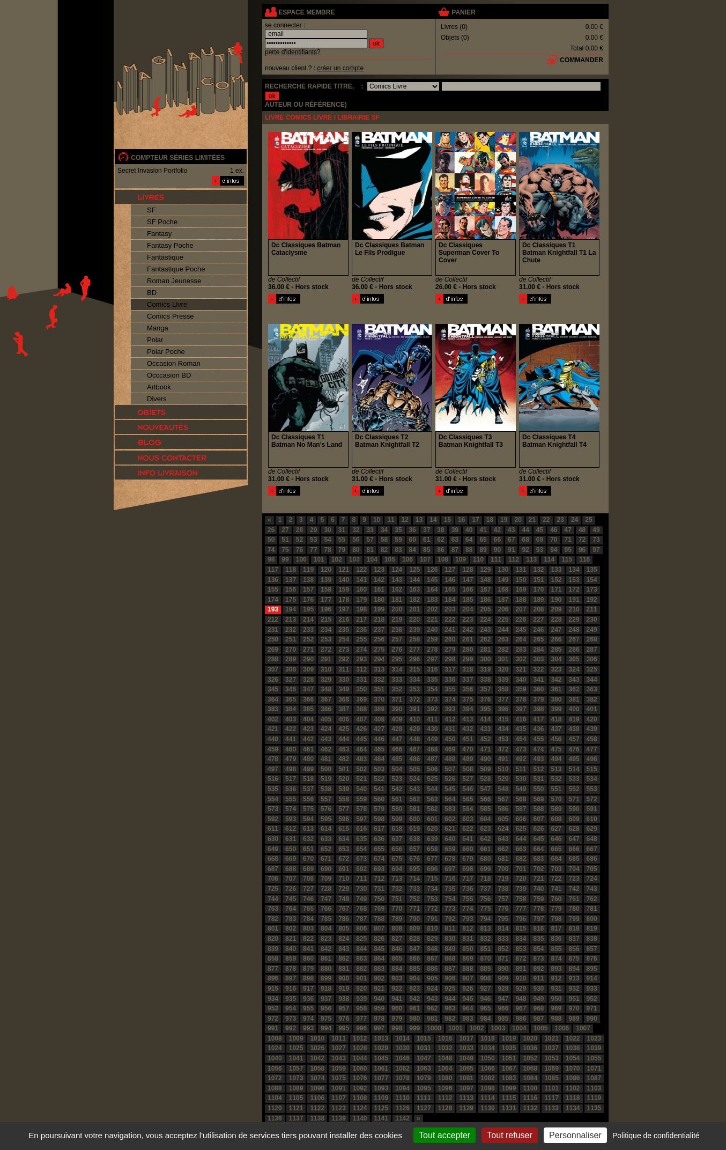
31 (341, 530)
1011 (338, 1038)
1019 (509, 1038)
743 (592, 889)
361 (556, 689)
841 (308, 949)
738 (503, 889)
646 (556, 839)
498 (290, 769)
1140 (360, 1118)
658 (432, 849)
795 (503, 919)
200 (396, 609)
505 (414, 769)
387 (343, 709)
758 (520, 899)
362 (574, 689)
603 (467, 819)
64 (468, 539)
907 (467, 978)
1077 (381, 1078)
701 (520, 869)
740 (538, 889)
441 (290, 739)
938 (343, 998)
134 (574, 569)
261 (467, 639)
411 (432, 719)
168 (503, 589)
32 (355, 530)
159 (343, 589)
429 (414, 729)
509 (485, 769)
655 (379, 849)
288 (273, 659)
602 (450, 819)
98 (271, 559)
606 (520, 819)
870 (485, 958)
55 (341, 539)
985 (503, 1018)
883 (379, 968)
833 (503, 938)
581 (414, 809)
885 (414, 968)
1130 (487, 1108)
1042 (317, 1058)
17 (475, 520)
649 (273, 849)
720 (520, 878)
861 (326, 958)
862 (343, 958)
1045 (381, 1058)
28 (299, 530)
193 (273, 609)
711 (361, 878)
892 (538, 968)
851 (485, 949)
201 (414, 609)
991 (273, 1028)
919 (343, 988)
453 (503, 739)
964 (467, 1008)
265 (538, 639)
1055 (594, 1058)
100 (301, 559)
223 (467, 619)
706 (273, 878)
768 (361, 908)
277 (414, 649)
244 (503, 629)
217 (361, 619)
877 (273, 968)
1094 (402, 1088)
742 (574, 889)
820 (273, 938)
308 (290, 669)
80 (355, 550)
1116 (530, 1098)
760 (556, 899)
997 (379, 1028)
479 (290, 759)
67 (511, 539)
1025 (296, 1048)
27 (284, 530)
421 (273, 729)
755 (467, 899)
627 (556, 828)
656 (396, 849)
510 (503, 769)
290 (308, 659)
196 (326, 609)
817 (556, 928)
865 (396, 958)
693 (379, 869)
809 (414, 928)
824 (343, 938)
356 (467, 689)
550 (538, 789)
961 (414, 1008)
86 (440, 550)
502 (361, 769)
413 (467, 719)
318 (467, 669)
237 (379, 629)
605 (503, 819)
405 (326, 719)
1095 (424, 1088)
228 (556, 619)
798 (556, 919)
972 (273, 1018)
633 (326, 839)
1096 (445, 1088)
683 (538, 858)
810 (432, 928)
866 (414, 958)
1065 (466, 1068)
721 (538, 878)
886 (432, 968)
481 (326, 759)
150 (520, 580)
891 (520, 968)
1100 (530, 1088)
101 (319, 559)
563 (432, 799)
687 (273, 869)
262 (485, 639)
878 (290, 968)
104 (372, 559)
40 (468, 530)
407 (361, 719)
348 (326, 689)
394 (467, 709)
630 (273, 839)
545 (450, 789)
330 (343, 679)
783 (290, 919)
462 (326, 749)
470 (467, 749)
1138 (317, 1118)
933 (592, 988)
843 (343, 949)
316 (432, 669)
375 (467, 699)
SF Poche (162, 222)
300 (485, 659)
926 (467, 988)
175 (290, 599)
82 (384, 550)
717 (467, 878)
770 (396, 908)
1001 (455, 1028)
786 (343, 919)
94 (553, 550)
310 (326, 669)
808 (396, 928)
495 (574, 759)
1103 (594, 1088)
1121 (296, 1108)
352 (396, 689)
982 (450, 1018)
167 (485, 589)
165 (450, 589)
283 (520, 649)
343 (574, 679)
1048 (445, 1058)
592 (273, 819)
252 (308, 639)
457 (574, 739)
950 (556, 998)
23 (560, 520)
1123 (338, 1108)
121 (343, 569)
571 (574, 799)
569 (538, 799)
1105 (296, 1098)
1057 (296, 1068)
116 (584, 559)
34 (384, 530)
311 (343, 669)
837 (574, 938)
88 (468, 550)
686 (592, 858)
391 (414, 709)
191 (574, 599)
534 (592, 779)
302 (520, 659)
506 (432, 769)
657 (414, 849)
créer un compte (340, 68)
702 (538, 869)
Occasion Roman (174, 363)
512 (538, 769)
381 (574, 699)
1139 (338, 1118)
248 (574, 629)
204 (467, 609)
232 (290, 629)
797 (538, 919)
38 (440, 530)
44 (525, 530)
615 (343, 828)
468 (432, 749)
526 (450, 779)
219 (396, 619)
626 (538, 828)
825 (361, 938)
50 (271, 539)
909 (503, 978)
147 (467, 580)
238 (396, 629)
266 (556, 639)
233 (308, 629)
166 (467, 589)
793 (467, 919)
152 (556, 580)
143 (396, 580)
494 (556, 759)
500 (326, 769)
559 (361, 799)
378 (520, 699)
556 (308, 799)
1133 (551, 1108)
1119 (594, 1098)
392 (432, 709)
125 (414, 569)
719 (503, 878)
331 (361, 679)
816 (538, 928)
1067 (509, 1068)
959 (379, 1008)
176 (308, 599)
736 (467, 889)
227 (538, 619)
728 (326, 889)
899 (326, 978)
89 (482, 550)
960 (396, 1008)
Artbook (159, 387)
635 (361, 839)
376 (485, 699)
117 (273, 569)
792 (450, 919)
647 (574, 839)
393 (450, 709)
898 (308, 978)
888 (467, 968)
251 (290, 639)
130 (503, 569)
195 (308, 609)
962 (432, 1008)
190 (556, 599)
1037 (551, 1048)
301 (503, 659)
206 (503, 609)
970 (574, 1008)
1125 (381, 1108)
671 (326, 858)
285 (556, 649)
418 (556, 719)
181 (396, 599)
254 (343, 639)
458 (592, 739)
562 (414, 799)
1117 (551, 1098)
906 (450, 978)
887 (450, 968)
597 (361, 819)
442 (308, 739)
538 (326, 789)
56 (355, 539)
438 (574, 729)
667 (592, 849)
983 (467, 1018)
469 (450, 749)
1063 (424, 1068)
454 (520, 739)
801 (273, 928)
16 (461, 520)
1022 (573, 1038)
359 (520, 689)
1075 (338, 1078)
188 (520, 599)
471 (485, 749)
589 (556, 809)
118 (290, 569)
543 (414, 789)
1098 (487, 1088)
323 (556, 669)
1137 (296, 1118)
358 (503, 689)
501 (343, 769)
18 (489, 520)
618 (396, 828)
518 (308, 779)
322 (538, 669)
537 (308, 789)
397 (520, 709)
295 (396, 659)
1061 (381, 1068)
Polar (155, 340)
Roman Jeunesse (174, 281)
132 (538, 569)
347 (308, 689)
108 (443, 559)
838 (592, 938)
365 (290, 699)
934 (273, 998)
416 (520, 719)
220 (414, 619)
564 (450, 799)
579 (379, 809)
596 (343, 819)
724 (592, 878)
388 (361, 709)
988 (556, 1018)
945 (467, 998)
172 (574, 589)
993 (308, 1028)
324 (574, 669)
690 (326, 869)
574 (290, 809)
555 (290, 799)
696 (432, 869)
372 (414, 699)
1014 (402, 1038)
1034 (487, 1048)
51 (284, 539)
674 (379, 858)
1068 (530, 1068)
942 (414, 998)
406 (343, 719)
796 (520, 919)
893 (556, 968)
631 (290, 839)
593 (290, 819)
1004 (519, 1028)
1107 (338, 1098)
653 (343, 849)
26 (271, 530)
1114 (487, 1098)
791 (432, 919)
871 (503, 958)
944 (450, 998)
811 (450, 928)
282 (503, 649)
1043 (338, 1058)
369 (361, 699)
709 (326, 878)
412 (450, 719)
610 (592, 819)
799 (574, 919)
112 (513, 559)
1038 (573, 1048)
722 (556, 878)
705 (592, 869)
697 (450, 869)
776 (503, 908)
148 (485, 580)
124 (396, 569)
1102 (573, 1088)
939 (361, 998)
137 (290, 580)
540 (361, 789)
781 (592, 908)
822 (308, 938)
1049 (466, 1058)
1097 (466, 1088)
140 (343, 580)
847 (414, 949)
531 (538, 779)
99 (284, 559)
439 (592, 729)
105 (389, 559)
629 (592, 828)
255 (361, 639)
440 (273, 739)
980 (414, 1018)
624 (503, 828)
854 (538, 949)
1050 (487, 1058)
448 (414, 739)
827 (396, 938)
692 (361, 869)
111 (496, 559)
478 (273, 759)
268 (592, 639)
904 (414, 978)
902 (379, 978)
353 (414, 689)
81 (370, 550)
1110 (402, 1098)
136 (273, 580)
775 (485, 908)
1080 (445, 1078)
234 (326, 629)
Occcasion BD (169, 375)
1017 (466, 1038)
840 (290, 949)
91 (511, 550)
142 (379, 580)
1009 (296, 1038)
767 (343, 908)
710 (343, 878)
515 (592, 769)
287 (592, 649)
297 (432, 659)
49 (595, 530)
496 (592, 759)
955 (308, 1008)
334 (414, 679)
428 (396, 729)
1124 (360, 1108)
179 (361, 599)
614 (326, 828)
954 (290, 1008)
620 (432, 828)
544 (432, 789)
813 (485, 928)
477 (592, 749)
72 (582, 539)
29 (313, 530)
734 (432, 889)
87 (454, 550)
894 (574, 968)
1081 (466, 1078)
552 (574, 789)
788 (379, 919)
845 (379, 949)
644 (520, 839)
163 (414, 589)
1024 (275, 1048)
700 (503, 869)
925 (450, 988)
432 (467, 729)
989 (574, 1018)
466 (396, 749)
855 (556, 949)
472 (503, 749)
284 (538, 649)
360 (538, 689)
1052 (530, 1058)
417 (538, 719)
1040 (275, 1058)
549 (520, 789)
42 (497, 530)
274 (361, 649)
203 (450, 609)
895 (592, 968)
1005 (541, 1028)
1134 (573, 1108)
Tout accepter (444, 1135)
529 (503, 779)
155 (273, 589)
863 (361, 958)
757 (503, 899)
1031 (424, 1048)
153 (574, 580)
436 (538, 729)
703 (556, 869)
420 (592, 719)
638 (414, 839)
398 (538, 709)
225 (503, 619)
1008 (275, 1038)
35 (398, 530)
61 (426, 539)
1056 (275, 1068)
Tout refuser (509, 1135)
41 (482, 530)
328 (308, 679)
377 (503, 699)
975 (326, 1018)
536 (290, 789)
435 (520, 729)
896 (273, 978)
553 (592, 789)
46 (553, 530)
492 (520, 759)
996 (361, 1028)
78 (327, 550)
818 (574, 928)
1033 (466, 1048)
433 (485, 729)
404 (308, 719)
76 (299, 550)
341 (538, 679)
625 (520, 828)
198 (361, 609)
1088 (275, 1088)
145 (432, 580)
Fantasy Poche (170, 245)
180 (379, 599)
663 (520, 849)
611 (273, 828)
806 (361, 928)
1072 (275, 1078)
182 (414, 599)
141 (361, 580)
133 (556, 569)
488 (450, 759)
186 (485, 599)
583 (450, 809)
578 (361, 809)
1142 (402, 1118)
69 (539, 539)
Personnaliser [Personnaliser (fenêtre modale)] (575, 1135)
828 (414, 938)
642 (485, 839)
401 (592, 709)
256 (379, 639)
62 (440, 539)
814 (503, 928)
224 (485, 619)
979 (396, 1018)
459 (273, 749)
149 (503, 580)
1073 (296, 1078)
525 (432, 779)
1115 (509, 1098)
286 (574, 649)
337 (467, 679)
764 (290, 908)
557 (326, 799)
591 (592, 809)
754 (450, 899)
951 (574, 998)
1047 (424, 1058)
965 (485, 1008)
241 (450, 629)
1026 (317, 1048)
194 (290, 609)
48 (582, 530)
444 (343, 739)
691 (343, 869)
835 (538, 938)
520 (343, 779)
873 (538, 958)
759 (538, 899)
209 (556, 609)
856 (574, 949)
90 (497, 550)
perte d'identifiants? (293, 52)
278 (432, 649)
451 (467, 739)
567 (503, 799)
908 (485, 978)
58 (384, 539)
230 (592, 619)
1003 (498, 1028)
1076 (360, 1078)
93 (539, 550)
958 (361, 1008)
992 (290, 1028)
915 (273, 988)
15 (447, 520)
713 (396, 878)
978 (379, 1018)
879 (308, 968)
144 (414, 580)
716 (450, 878)
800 (592, 919)
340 (520, 679)
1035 (509, 1048)
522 (379, 779)
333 (396, 679)
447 (396, 739)
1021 (551, 1038)
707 (290, 878)
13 (419, 520)
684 (556, 858)
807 (379, 928)
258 (414, 639)
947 (503, 998)
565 (467, 799)
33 (370, 530)
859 (290, 958)
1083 (509, 1078)
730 (361, 889)
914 (592, 978)
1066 (487, 1068)
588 (538, 809)
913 (574, 978)
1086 (573, 1078)
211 (592, 609)
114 (549, 559)
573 (273, 809)
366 (308, 699)
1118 (573, 1098)
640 (450, 839)
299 (467, 659)
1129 (466, 1108)
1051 (509, 1058)
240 (432, 629)
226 (520, 619)
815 (520, 928)
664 (538, 849)
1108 (360, 1098)
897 (290, 978)
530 (520, 779)
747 (326, 899)
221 (432, 619)
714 (414, 878)
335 (432, 679)
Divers (157, 399)
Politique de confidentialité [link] (656, 1135)
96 (582, 550)
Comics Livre (167, 304)
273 (343, 649)
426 (361, 729)
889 (485, 968)
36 (412, 530)
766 (326, 908)
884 (396, 968)
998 (396, 1028)
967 (520, 1008)
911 (538, 978)
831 (467, 938)
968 (538, 1008)
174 (273, 599)
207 (520, 609)
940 (379, 998)
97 (595, 550)
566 (485, 799)
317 (450, 669)
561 (396, 799)
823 (326, 938)
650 (290, 849)
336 (450, 679)
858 (273, 958)
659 (450, 849)
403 (290, 719)
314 (396, 669)
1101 (551, 1088)
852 (503, 949)
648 (592, 839)
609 (574, 819)
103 (354, 559)
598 (379, 819)
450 (450, 739)
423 (308, 729)
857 (592, 949)
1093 (381, 1088)
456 (556, 739)
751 (396, 899)
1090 (317, 1088)
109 (460, 559)
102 (336, 559)
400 (574, 709)
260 (450, 639)
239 (414, 629)
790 (414, 919)
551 (556, 789)
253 (326, 639)
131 (520, 569)
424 (326, 729)
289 (290, 659)
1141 (381, 1118)
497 (273, 769)
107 (425, 559)
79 (341, 550)
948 (520, 998)
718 (485, 878)
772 (432, 908)
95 (568, 550)
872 (520, 958)
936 (308, 998)
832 (485, 938)
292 (343, 659)
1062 (402, 1068)
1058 (317, 1068)
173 (592, 589)
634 (343, 839)
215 (326, 619)
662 (503, 849)
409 (396, 719)
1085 (551, 1078)
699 (485, 869)
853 (520, 949)
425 (343, 729)
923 (414, 988)
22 (546, 520)
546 (467, 789)
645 (538, 839)
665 (556, 849)
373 (432, 699)
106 (407, 559)
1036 (530, 1048)
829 (432, 938)
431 (450, 729)
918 (326, 988)
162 (396, 589)
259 (432, 639)
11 (390, 520)
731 (379, 889)
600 (414, 819)
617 (379, 828)
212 (273, 619)
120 (326, 569)
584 (467, 809)
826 (379, 938)
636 (379, 839)
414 (485, 719)
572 (592, 799)
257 (396, 639)
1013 (381, 1038)
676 (414, 858)
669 (290, 858)
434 (503, 729)
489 (467, 759)
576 (326, 809)
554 (273, 799)
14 (432, 520)
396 (503, 709)
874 (556, 958)
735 (450, 889)
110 (478, 559)
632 (308, 839)
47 (568, 530)
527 (467, 779)
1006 (562, 1028)
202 (432, 609)
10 (376, 520)
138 (308, 580)
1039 (594, 1048)
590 (574, 809)
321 (520, 669)
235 (343, 629)
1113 (466, 1098)
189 (538, 599)
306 (592, 659)
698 (467, 869)
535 (273, 789)
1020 (530, 1038)
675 (396, 858)
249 (592, 629)
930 (538, 988)
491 (503, 759)
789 (396, 919)
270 (290, 649)
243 (485, 629)
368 (343, 699)
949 (538, 998)
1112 (445, 1098)
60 (412, 539)
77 (313, 550)
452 (485, 739)
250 (273, 639)
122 (361, 569)
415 (503, 719)
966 (503, 1008)
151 (538, 580)
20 (517, 520)
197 (343, 609)
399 (556, 709)
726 (290, 889)
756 (485, 899)
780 (574, 908)
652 (326, 849)
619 (414, 828)
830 (450, 938)
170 (538, 589)
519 (326, 779)
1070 (573, 1068)
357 (485, 689)
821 (290, 938)
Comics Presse (170, 316)
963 (450, 1008)
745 (290, 899)
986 (520, 1018)
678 (450, 858)
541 (379, 789)
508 (467, 769)
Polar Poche (166, 352)
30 (327, 530)
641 (467, 839)
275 (379, 649)
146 (450, 580)
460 (290, 749)
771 (414, 908)
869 (467, 958)
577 (343, 809)
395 (485, 709)
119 (308, 569)
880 (326, 968)
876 (592, 958)
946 (485, 998)
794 (485, 919)
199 (379, 609)
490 (485, 759)
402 (273, 719)
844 (361, 949)
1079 (424, 1078)
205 (485, 609)
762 (592, 899)
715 (432, 878)
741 (556, 889)
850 (467, 949)
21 (532, 520)
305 (574, 659)
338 (485, 679)
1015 (424, 1038)
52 (299, 539)
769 (379, 908)
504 (396, 769)
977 (361, 1018)
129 (485, 569)
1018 (487, 1038)
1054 (573, 1058)
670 (308, 858)
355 (450, 689)
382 (592, 699)
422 (290, 729)
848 (432, 949)
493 (538, 759)
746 (308, 899)
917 (308, 988)
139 (326, 580)
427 (379, 729)
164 (432, 589)
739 (520, 889)
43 (511, 530)
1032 (445, 1048)
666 (574, 849)
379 (538, 699)
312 (361, 669)
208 (538, 609)
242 (467, 629)
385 (308, 709)
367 (326, 699)
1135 (594, 1108)
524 (414, 779)
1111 (424, 1098)
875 (574, 958)
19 (503, 520)
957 (343, 1008)
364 (273, 699)
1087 (594, 1078)
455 (538, 739)
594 (308, 819)
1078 (402, 1078)
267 (574, 639)
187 (503, 599)
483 (361, 759)
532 (556, 779)
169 (520, 589)
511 (520, 769)
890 (503, 968)
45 (539, 530)
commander (581, 60)
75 (284, 550)
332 (379, 679)
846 (396, 949)
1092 (360, 1088)
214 (308, 619)
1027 (338, 1048)
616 (361, 828)
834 (520, 938)
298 (450, 659)
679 (467, 858)
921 (379, 988)
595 (326, 819)
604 (485, 819)
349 (343, 689)
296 (414, 659)
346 (290, 689)
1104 (275, 1098)
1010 (317, 1038)
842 (326, 949)
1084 (530, 1078)
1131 (509, 1108)
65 (482, 539)
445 (361, 739)
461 (308, 749)
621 (450, 828)
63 (454, 539)
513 (556, 769)
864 (379, 958)
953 (273, 1008)
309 (308, 669)
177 (326, 599)
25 (588, 520)
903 (396, 978)
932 (574, 988)
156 (290, 589)
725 (273, 889)
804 (326, 928)
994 (326, 1028)
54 (327, 539)
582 (432, 809)
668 (273, 858)
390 (396, 709)
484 (379, 759)
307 (273, 669)
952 (592, 998)
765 (308, 908)
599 (396, 819)
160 (361, 589)
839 (273, 949)
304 (556, 659)
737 (485, 889)
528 (485, 779)
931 (556, 988)
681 (503, 858)
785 (326, 919)
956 (326, 1008)
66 (497, 539)
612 (290, 828)
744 (273, 899)
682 (520, 858)
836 (556, 938)
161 (379, 589)
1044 (360, 1058)
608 (556, 819)
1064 (445, 1068)
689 (308, 869)
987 (538, 1018)
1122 (317, 1108)
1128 (445, 1108)
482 (343, 759)
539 (343, 789)
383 (273, 709)
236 (361, 629)
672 (343, 858)
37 (426, 530)
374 (450, 699)
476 (574, 749)
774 (467, 908)
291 (326, 659)
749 (361, 899)
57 (370, 539)
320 (503, 669)
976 (343, 1018)
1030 (402, 1048)
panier (463, 12)
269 (273, 649)
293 (361, 659)
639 (432, 839)
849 (450, 949)
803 (308, 928)
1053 (551, 1058)
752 (414, 899)
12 (405, 520)
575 (308, 809)
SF (151, 210)
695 (414, 869)
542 (396, 789)
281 (485, 649)
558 (343, 799)
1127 (424, 1108)
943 (432, 998)
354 (432, 689)
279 (450, 649)
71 (568, 539)
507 (450, 769)
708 (308, 878)
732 (396, 889)
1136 (275, 1118)
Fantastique (165, 257)
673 (361, 858)
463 (343, 749)
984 (485, 1018)
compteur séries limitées (178, 157)
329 (326, 679)
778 (538, 908)
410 (414, 719)
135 (592, 569)
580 (396, 809)
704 (574, 869)
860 (308, 958)
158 (326, 589)
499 (308, 769)
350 (361, 689)
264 (520, 639)
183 (432, 599)
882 (361, 968)
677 (432, 858)
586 (503, 809)
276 (396, 649)
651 (308, 849)
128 (467, 569)
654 (361, 849)
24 (574, 520)
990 (592, 1018)
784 (308, 919)
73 (595, 539)
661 (485, 849)
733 (414, 889)
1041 (296, 1058)
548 (503, 789)
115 (566, 559)
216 (343, 619)
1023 (594, 1038)
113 (531, 559)
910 (520, 978)
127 (450, 569)
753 (432, 899)
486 (414, 759)
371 (396, 699)
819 (592, 928)
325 (592, 669)
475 (556, 749)
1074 (317, 1078)
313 (379, 669)
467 (414, 749)
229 (574, 619)
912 (556, 978)
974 (308, 1018)
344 (592, 679)
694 (396, 869)
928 (503, 988)
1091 (338, 1088)
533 (574, 779)
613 (308, 828)
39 (454, 530)
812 (467, 928)
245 (520, 629)
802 (290, 928)
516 (273, 779)
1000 (434, 1028)
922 (396, 988)
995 (343, 1028)
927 (485, 988)
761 (574, 899)
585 (485, 809)
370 (379, 699)
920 (361, 988)
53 (313, 539)
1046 (402, 1058)
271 (308, 649)
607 (538, 819)
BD (152, 293)
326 (273, 679)
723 (574, 878)
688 (290, 869)
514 (574, 769)
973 (290, 1018)
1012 (360, 1038)
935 (290, 998)
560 (379, 799)
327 (290, 679)
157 (308, 589)
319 (485, 669)
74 (271, 550)
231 (273, 629)
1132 (530, 1108)
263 (503, 639)
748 (343, 899)
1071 (594, 1068)
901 (361, 978)
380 (556, 699)
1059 (338, 1068)
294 (379, 659)
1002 (477, 1028)
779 (556, 908)
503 (379, 769)
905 (432, 978)
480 (308, 759)
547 (485, 789)
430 (432, 729)
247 (556, 629)
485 (396, 759)
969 (556, 1008)
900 (343, 978)
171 (556, 589)
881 (343, 968)
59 (398, 539)
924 (432, 988)
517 (290, 779)
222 (450, 619)
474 (538, 749)
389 (379, 709)
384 (290, 709)
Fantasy (159, 234)
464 (361, 749)
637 (396, 839)
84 (412, 550)
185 (467, 599)
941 (396, 998)
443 (326, 739)
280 (467, 649)
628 (574, 828)
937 (326, 998)
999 (414, 1028)
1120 (275, 1108)
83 (398, 550)
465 (379, 749)
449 (432, 739)
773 (450, 908)
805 (343, 928)
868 (450, 958)
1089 (296, 1088)
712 (379, 878)
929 (520, 988)
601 (432, 819)
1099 (509, 1088)
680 (485, 858)
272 (326, 649)
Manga (157, 328)
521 (361, 779)
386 (326, 709)
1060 (360, 1068)
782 (273, 919)
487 (432, 759)
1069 (551, 1068)
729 (343, 889)
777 (520, 908)
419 (574, 719)
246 (538, 629)
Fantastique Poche (176, 269)
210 (574, 609)
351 (379, 689)
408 (379, 719)
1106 (317, 1098)
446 (379, 739)
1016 (445, 1038)
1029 (381, 1048)
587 (520, 809)
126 (432, 569)
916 (290, 988)
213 (290, 619)
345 (273, 689)
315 (414, 669)
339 (503, 679)
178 (343, 599)
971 (592, 1008)
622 (467, 828)
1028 (360, 1048)
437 (556, 729)
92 (525, 550)
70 (553, 539)
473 (520, 749)
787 (361, 919)
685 (574, 858)
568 (520, 799)
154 (592, 580)
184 (450, 599)
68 (525, 539)
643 (503, 839)
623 (485, 828)
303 (538, 659)
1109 (381, 1098)
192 (592, 599)
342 (556, 679)
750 (379, 899)
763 (273, 908)
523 (396, 779)
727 (308, 889)
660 (467, 849)
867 (432, 958)
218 (379, 619)
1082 (487, 1078)
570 (556, 799)
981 (432, 1018)
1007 (583, 1028)
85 (426, 550)
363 (592, 689)
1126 (402, 1108)
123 (379, 569)
